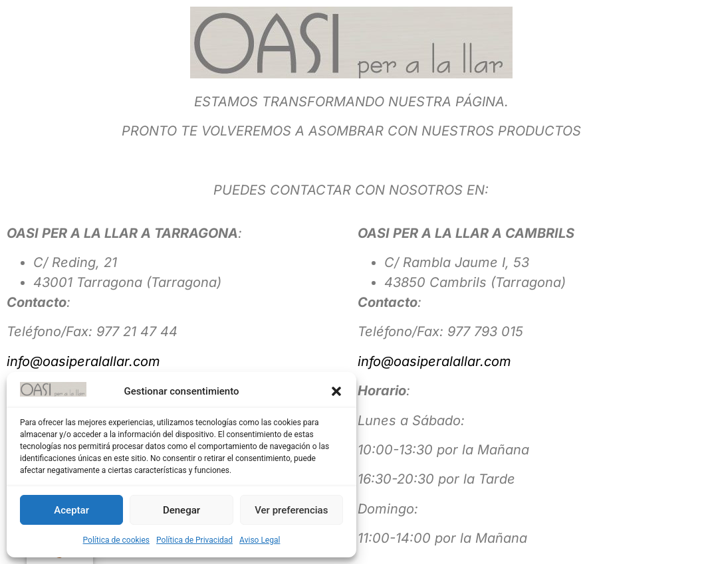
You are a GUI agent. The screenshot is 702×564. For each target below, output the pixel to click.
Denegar (181, 510)
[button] (336, 391)
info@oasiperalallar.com (83, 361)
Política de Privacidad (194, 540)
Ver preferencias (291, 510)
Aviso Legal (259, 540)
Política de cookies (116, 540)
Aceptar (71, 510)
